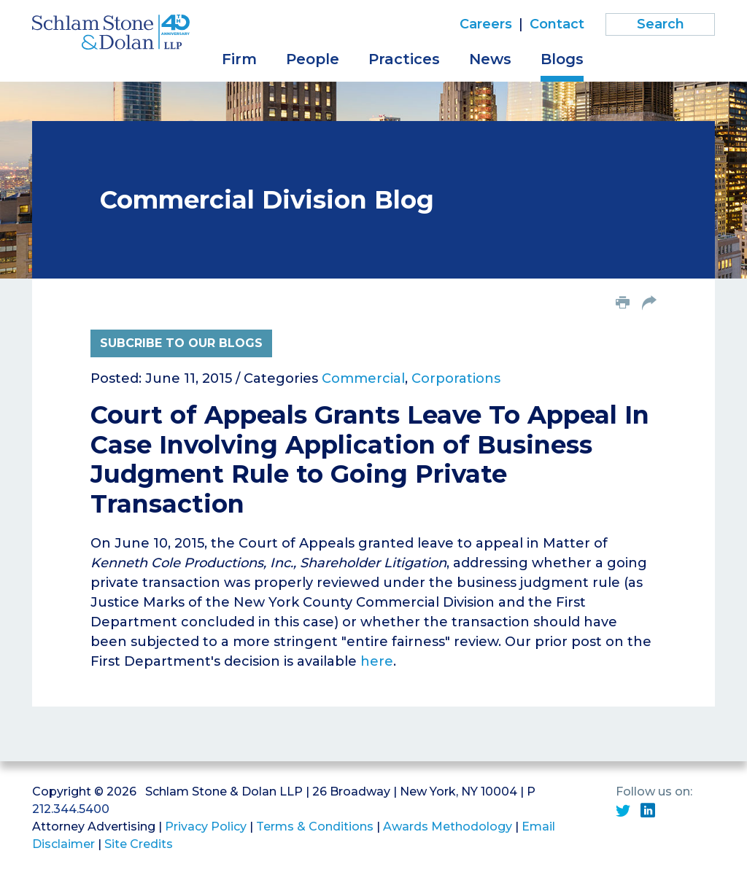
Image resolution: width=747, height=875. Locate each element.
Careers (486, 24)
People (312, 59)
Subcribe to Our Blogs (181, 343)
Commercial (363, 378)
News (490, 59)
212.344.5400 (70, 809)
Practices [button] (404, 59)
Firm (239, 59)
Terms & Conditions (315, 826)
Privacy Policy (206, 826)
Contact (557, 24)
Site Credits (138, 844)
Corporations (455, 378)
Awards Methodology (447, 826)
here (376, 661)
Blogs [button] (562, 59)
